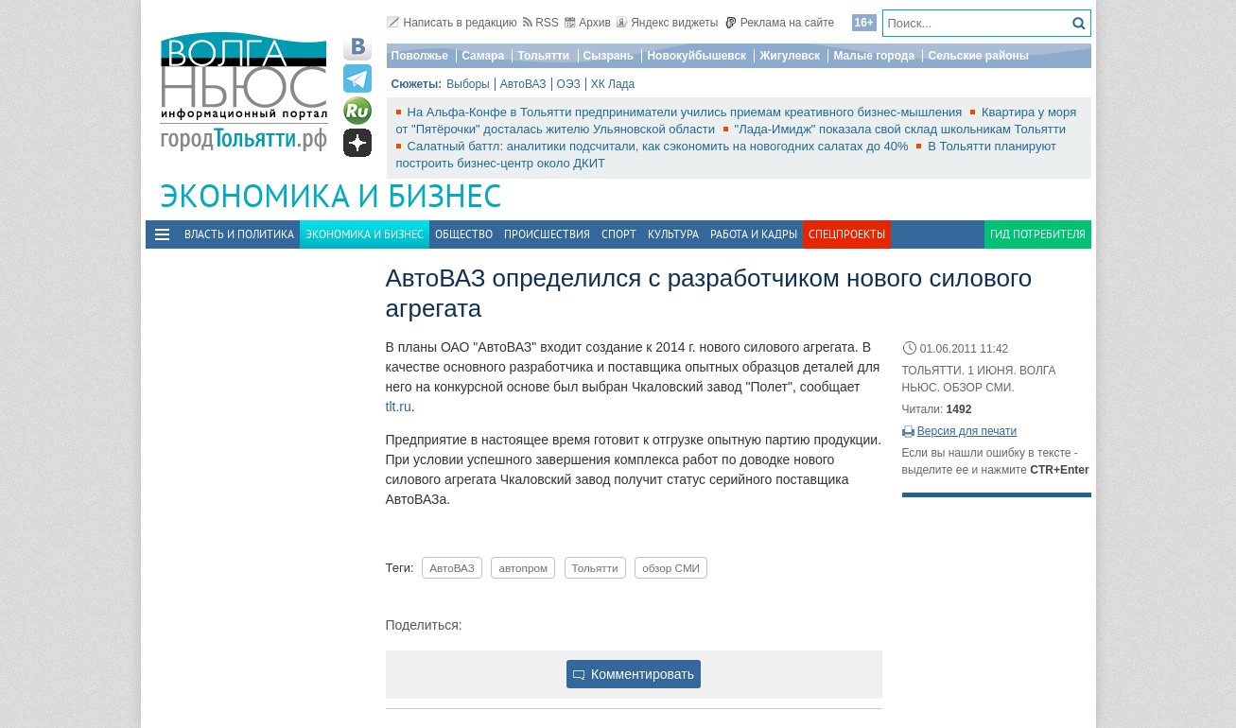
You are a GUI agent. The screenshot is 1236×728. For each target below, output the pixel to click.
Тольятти (543, 55)
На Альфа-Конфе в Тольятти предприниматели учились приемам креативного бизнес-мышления (687, 112)
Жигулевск (789, 55)
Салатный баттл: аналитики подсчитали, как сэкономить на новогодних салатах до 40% (660, 146)
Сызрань (609, 55)
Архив (588, 22)
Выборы (467, 84)
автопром (523, 568)
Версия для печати (967, 431)
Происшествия (547, 234)
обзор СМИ (671, 568)
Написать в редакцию (452, 22)
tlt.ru (398, 406)
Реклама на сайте (779, 22)
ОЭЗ (569, 84)
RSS (541, 22)
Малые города (873, 55)
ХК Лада (613, 84)
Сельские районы (978, 55)
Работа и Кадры (753, 234)
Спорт (618, 234)
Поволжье (420, 55)
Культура (673, 234)
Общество (464, 234)
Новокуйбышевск (696, 55)
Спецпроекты (847, 234)
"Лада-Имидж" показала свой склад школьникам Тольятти (900, 129)
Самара (482, 55)
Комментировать (633, 674)
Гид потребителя (1038, 234)
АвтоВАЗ (523, 84)
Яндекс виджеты (667, 22)
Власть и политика (239, 234)
